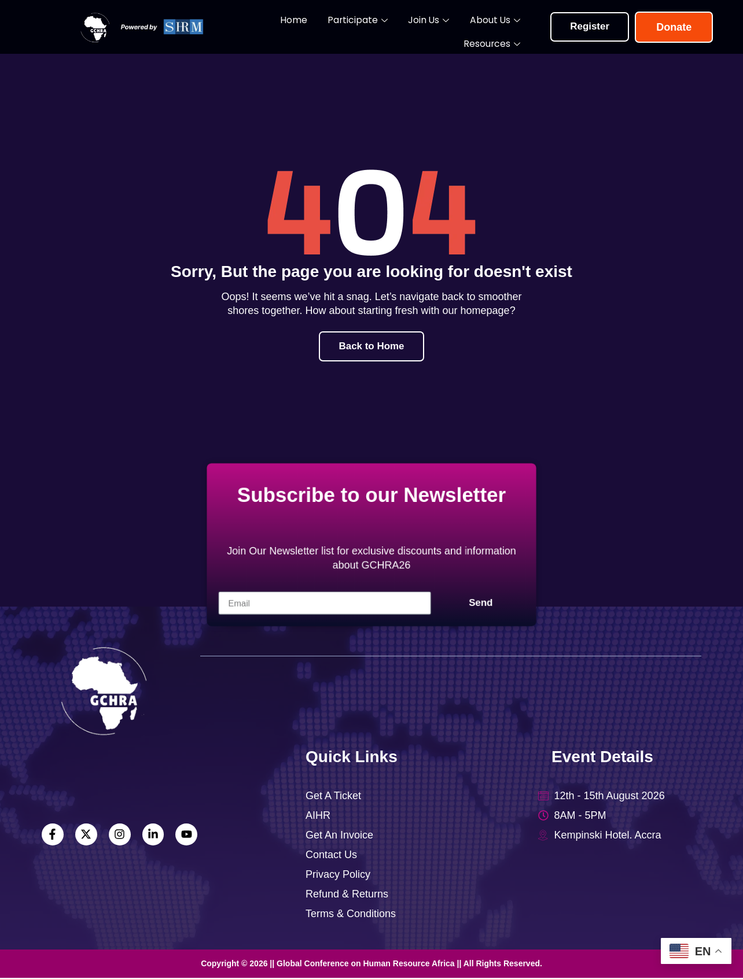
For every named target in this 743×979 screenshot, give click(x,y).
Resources (500, 28)
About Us (433, 28)
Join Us (375, 28)
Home (255, 27)
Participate (311, 28)
